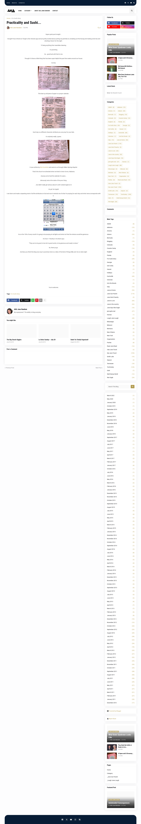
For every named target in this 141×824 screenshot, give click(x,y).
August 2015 (120, 507)
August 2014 (120, 549)
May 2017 (120, 451)
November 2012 (120, 622)
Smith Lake (113, 190)
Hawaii (123, 129)
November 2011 (120, 664)
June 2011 (120, 682)
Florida (121, 121)
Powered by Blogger (114, 711)
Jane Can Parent (114, 143)
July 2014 (120, 553)
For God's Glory (16, 18)
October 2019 (120, 406)
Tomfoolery (126, 194)
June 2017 (120, 448)
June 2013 (120, 598)
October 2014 (120, 542)
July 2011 (120, 678)
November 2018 (120, 424)
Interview (112, 136)
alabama (121, 107)
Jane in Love (113, 150)
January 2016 (120, 490)
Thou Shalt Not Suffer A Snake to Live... (125, 746)
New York (112, 176)
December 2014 (120, 535)
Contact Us (22, 3)
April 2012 (120, 647)
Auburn (121, 110)
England (111, 121)
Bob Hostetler (44, 167)
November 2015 (120, 497)
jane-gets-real (113, 161)
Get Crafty (112, 129)
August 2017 (120, 441)
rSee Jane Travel (114, 183)
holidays (111, 132)
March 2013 (120, 609)
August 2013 (120, 591)
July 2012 (120, 637)
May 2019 (120, 413)
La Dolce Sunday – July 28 (47, 340)
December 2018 (120, 420)
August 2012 (120, 633)
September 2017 (120, 437)
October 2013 (120, 584)
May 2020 (120, 399)
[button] (131, 10)
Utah (110, 198)
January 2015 (120, 532)
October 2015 (120, 500)
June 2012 (120, 640)
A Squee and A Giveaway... (125, 58)
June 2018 (120, 427)
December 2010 (120, 703)
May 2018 (120, 431)
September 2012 (120, 630)
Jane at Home (122, 140)
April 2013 (120, 605)
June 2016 (120, 476)
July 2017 (120, 444)
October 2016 (120, 469)
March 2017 (120, 458)
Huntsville (123, 132)
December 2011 (120, 661)
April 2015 (120, 521)
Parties (111, 179)
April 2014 (120, 563)
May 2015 (120, 518)
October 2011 (120, 668)
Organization (124, 176)
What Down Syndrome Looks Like (119, 48)
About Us (14, 3)
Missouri (124, 169)
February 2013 (120, 612)
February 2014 (120, 570)
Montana (112, 172)
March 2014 (120, 567)
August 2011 (120, 675)
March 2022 (120, 396)
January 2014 (120, 574)
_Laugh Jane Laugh (113, 780)
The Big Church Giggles (14, 340)
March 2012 (120, 650)
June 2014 (120, 556)
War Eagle (112, 201)
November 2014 (120, 539)
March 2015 (120, 525)
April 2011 (120, 689)
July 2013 (120, 595)
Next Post (99, 368)
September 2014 (120, 546)
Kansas (125, 161)
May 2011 (120, 685)
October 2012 (120, 626)
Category (110, 773)
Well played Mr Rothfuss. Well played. (125, 67)
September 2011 (120, 671)
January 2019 (120, 416)
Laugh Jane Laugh (115, 165)
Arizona (111, 110)
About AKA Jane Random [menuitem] (42, 10)
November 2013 (120, 581)
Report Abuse (112, 718)
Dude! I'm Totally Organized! (79, 340)
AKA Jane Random (20, 309)
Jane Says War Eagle (115, 158)
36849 (111, 107)
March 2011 (120, 692)
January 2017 (120, 465)
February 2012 (120, 654)
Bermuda (112, 114)
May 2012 (120, 643)
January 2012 (120, 657)
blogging (123, 114)
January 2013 (120, 616)
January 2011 (120, 699)
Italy (111, 140)
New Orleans (124, 172)
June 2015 (120, 514)
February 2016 (120, 486)
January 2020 (120, 403)
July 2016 (120, 472)
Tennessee (113, 194)
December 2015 (120, 493)
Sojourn (124, 190)
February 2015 (120, 528)
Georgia (126, 125)
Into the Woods (124, 136)
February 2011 (120, 696)
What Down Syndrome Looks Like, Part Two (126, 75)
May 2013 (120, 602)
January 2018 (120, 434)
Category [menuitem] (27, 10)
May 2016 (120, 479)
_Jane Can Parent (112, 777)
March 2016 (120, 483)
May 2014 (120, 560)
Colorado (112, 118)
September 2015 (120, 504)
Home (8, 3)
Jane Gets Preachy (114, 147)
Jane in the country (115, 154)
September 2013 (120, 588)
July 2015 (120, 511)
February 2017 (120, 462)
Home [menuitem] (20, 10)
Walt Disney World (123, 198)
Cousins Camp (124, 118)
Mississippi (112, 169)
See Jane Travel (114, 187)
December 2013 (120, 577)
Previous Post (10, 368)
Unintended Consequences (119, 803)
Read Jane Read (124, 179)
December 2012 (120, 619)
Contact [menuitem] (55, 10)
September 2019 (120, 410)
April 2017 (120, 455)
